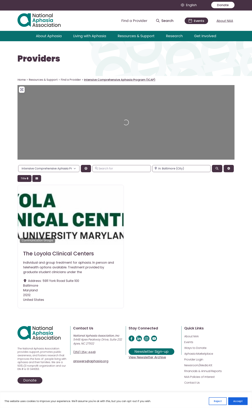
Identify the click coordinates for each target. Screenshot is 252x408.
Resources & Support (136, 36)
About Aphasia (49, 36)
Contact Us (192, 383)
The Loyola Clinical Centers (58, 253)
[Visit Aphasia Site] (43, 20)
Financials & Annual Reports (203, 371)
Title (24, 178)
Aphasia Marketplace (198, 354)
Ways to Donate (195, 348)
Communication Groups (37, 240)
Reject (218, 401)
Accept (238, 401)
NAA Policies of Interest (199, 377)
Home (22, 80)
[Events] (196, 21)
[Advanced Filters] (229, 168)
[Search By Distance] (86, 168)
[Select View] (36, 178)
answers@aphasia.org (90, 361)
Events (188, 342)
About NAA (224, 21)
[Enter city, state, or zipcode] (181, 168)
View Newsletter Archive (147, 357)
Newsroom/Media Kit (198, 365)
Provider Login (193, 359)
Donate (223, 5)
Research (174, 36)
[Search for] (121, 168)
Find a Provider (71, 80)
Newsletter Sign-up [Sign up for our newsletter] (151, 351)
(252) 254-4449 (84, 352)
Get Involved (205, 36)
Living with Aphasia (89, 36)
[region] (126, 400)
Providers (39, 59)
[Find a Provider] (131, 20)
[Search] (217, 168)
